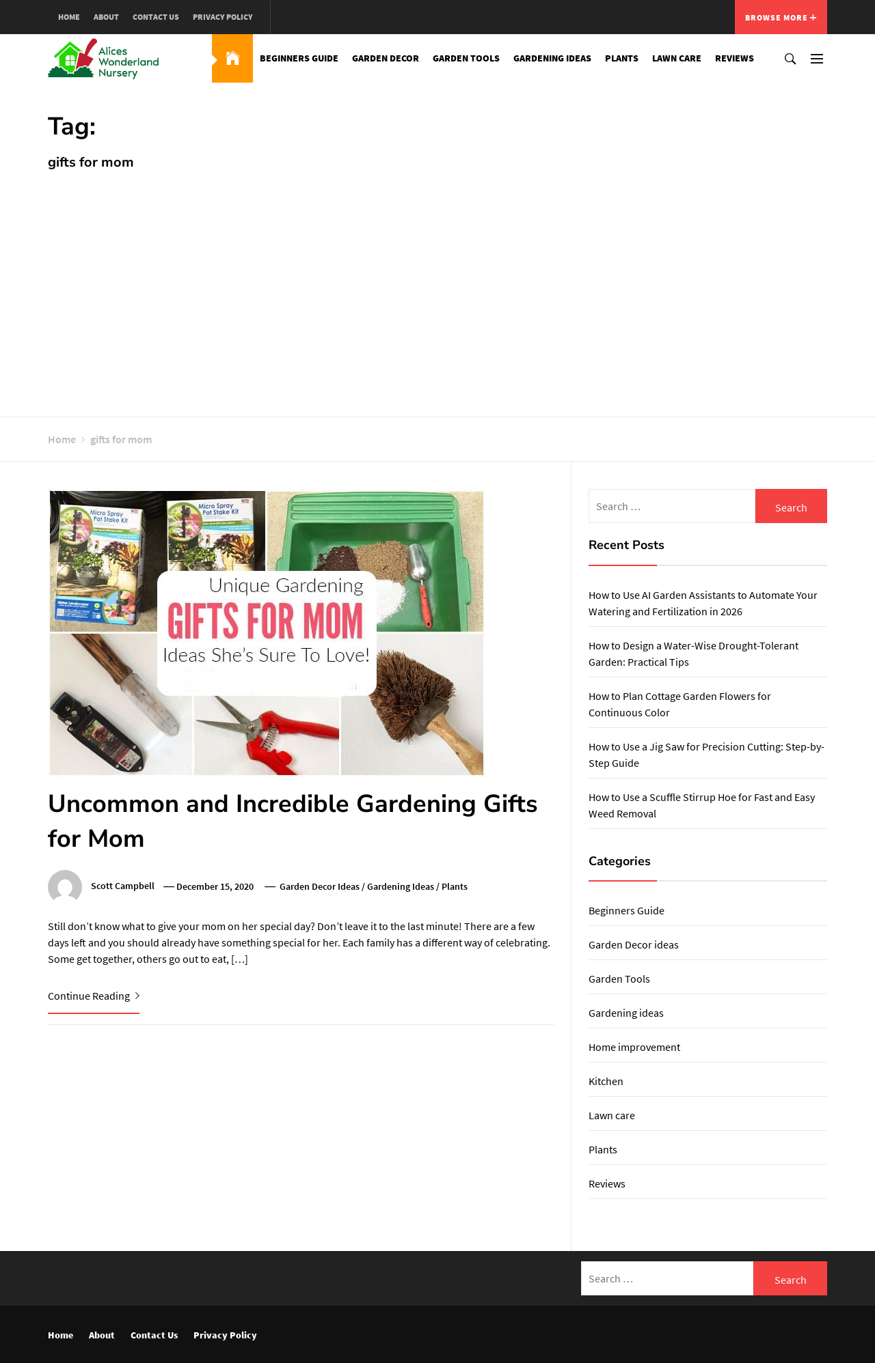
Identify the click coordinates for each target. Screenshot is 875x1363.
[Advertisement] (437, 286)
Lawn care (676, 58)
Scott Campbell (122, 886)
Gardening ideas (552, 58)
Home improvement (634, 1047)
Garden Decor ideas (320, 886)
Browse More (781, 17)
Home (69, 17)
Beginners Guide (299, 58)
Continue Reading (93, 995)
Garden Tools (466, 58)
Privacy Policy (223, 17)
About (106, 17)
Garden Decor (385, 58)
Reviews (734, 58)
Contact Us (156, 17)
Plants (621, 58)
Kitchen (606, 1081)
